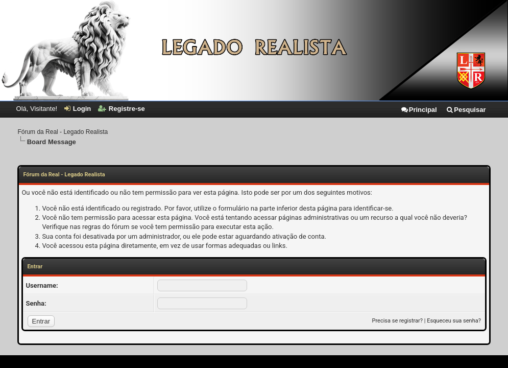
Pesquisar (466, 109)
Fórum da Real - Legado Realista (62, 131)
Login (77, 108)
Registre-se (121, 108)
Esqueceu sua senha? (454, 320)
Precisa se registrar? (397, 320)
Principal (418, 109)
